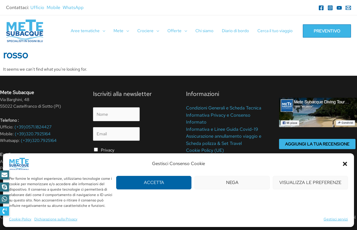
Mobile (53, 8)
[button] (4, 211)
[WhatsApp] (39, 185)
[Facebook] (321, 8)
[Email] (348, 8)
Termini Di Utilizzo (98, 216)
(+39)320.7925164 (33, 133)
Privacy (107, 150)
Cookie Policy (129, 216)
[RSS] (57, 185)
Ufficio (37, 8)
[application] (102, 30)
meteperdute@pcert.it (30, 168)
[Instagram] (330, 8)
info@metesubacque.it (46, 174)
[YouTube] (339, 8)
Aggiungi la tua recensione (317, 144)
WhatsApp (73, 8)
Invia (104, 179)
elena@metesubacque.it (44, 161)
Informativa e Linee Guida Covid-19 (219, 128)
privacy (102, 165)
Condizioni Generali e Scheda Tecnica (221, 107)
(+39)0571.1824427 (32, 127)
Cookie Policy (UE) (203, 148)
